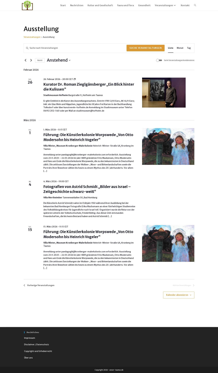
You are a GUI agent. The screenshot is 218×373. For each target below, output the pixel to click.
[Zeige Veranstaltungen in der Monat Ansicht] (180, 48)
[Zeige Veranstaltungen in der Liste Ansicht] (170, 48)
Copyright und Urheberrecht (38, 351)
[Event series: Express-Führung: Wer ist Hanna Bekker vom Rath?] (75, 79)
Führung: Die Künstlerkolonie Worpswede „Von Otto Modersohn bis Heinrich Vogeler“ (88, 137)
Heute (39, 60)
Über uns (28, 357)
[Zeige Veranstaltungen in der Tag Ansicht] (189, 48)
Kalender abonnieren (177, 295)
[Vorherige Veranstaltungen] (25, 60)
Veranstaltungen (32, 37)
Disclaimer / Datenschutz (36, 344)
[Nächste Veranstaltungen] (31, 60)
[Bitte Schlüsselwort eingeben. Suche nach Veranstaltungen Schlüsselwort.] (75, 48)
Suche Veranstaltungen (145, 48)
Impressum (29, 338)
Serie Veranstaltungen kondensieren (179, 60)
